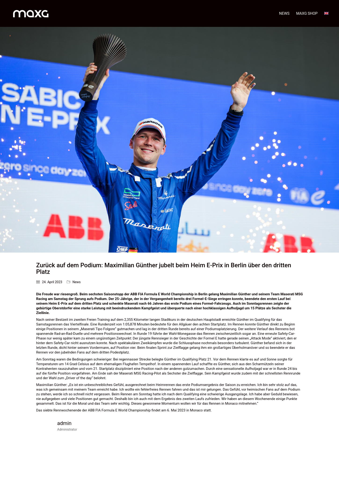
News (77, 282)
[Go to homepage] (31, 13)
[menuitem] (326, 13)
